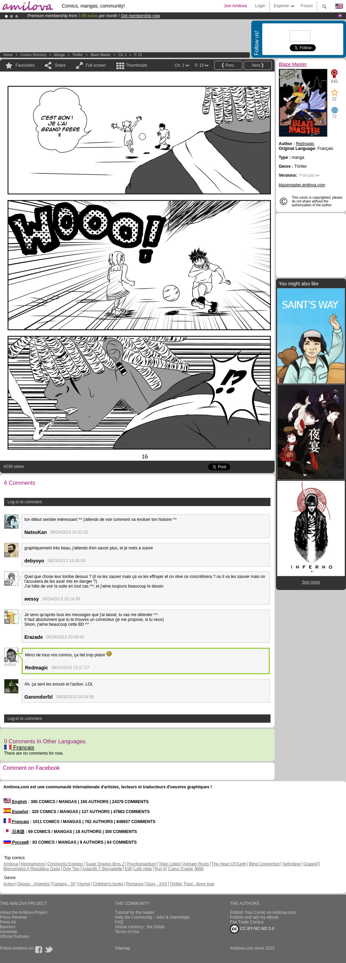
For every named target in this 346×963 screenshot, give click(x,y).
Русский (16, 842)
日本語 (13, 831)
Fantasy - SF (64, 884)
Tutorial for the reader (134, 912)
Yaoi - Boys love (199, 884)
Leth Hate (143, 868)
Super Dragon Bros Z (104, 864)
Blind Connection (264, 864)
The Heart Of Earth (228, 864)
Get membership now (140, 15)
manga (59, 55)
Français (19, 748)
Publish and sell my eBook (254, 917)
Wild (199, 868)
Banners (7, 926)
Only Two (71, 868)
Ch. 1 (122, 55)
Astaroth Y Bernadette (102, 868)
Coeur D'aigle (181, 868)
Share (60, 65)
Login (260, 5)
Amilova (10, 864)
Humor (84, 884)
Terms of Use (127, 931)
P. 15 (138, 55)
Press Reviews (13, 917)
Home (8, 55)
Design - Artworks (34, 884)
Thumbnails (136, 65)
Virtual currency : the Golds (140, 926)
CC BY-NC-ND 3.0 (252, 928)
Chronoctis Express (65, 864)
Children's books (108, 884)
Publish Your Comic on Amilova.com (263, 912)
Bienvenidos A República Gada (31, 868)
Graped (310, 864)
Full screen (96, 65)
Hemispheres (33, 864)
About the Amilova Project (23, 912)
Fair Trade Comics (247, 922)
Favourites (25, 65)
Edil (128, 868)
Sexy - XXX (156, 884)
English (15, 801)
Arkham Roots (196, 864)
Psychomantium (141, 864)
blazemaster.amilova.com (302, 185)
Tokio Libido (170, 864)
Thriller (78, 55)
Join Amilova (235, 5)
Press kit (8, 922)
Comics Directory (33, 55)
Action (9, 884)
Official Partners (14, 936)
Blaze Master (101, 55)
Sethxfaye (291, 864)
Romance (134, 884)
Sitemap (122, 948)
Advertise (8, 931)
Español (15, 811)
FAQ (119, 922)
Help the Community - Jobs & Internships (152, 917)
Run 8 (159, 868)
